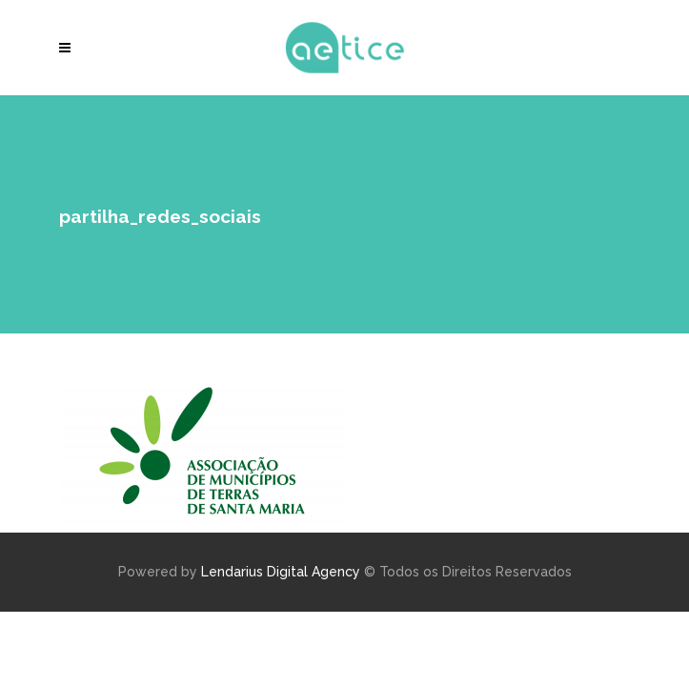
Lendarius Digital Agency (280, 571)
